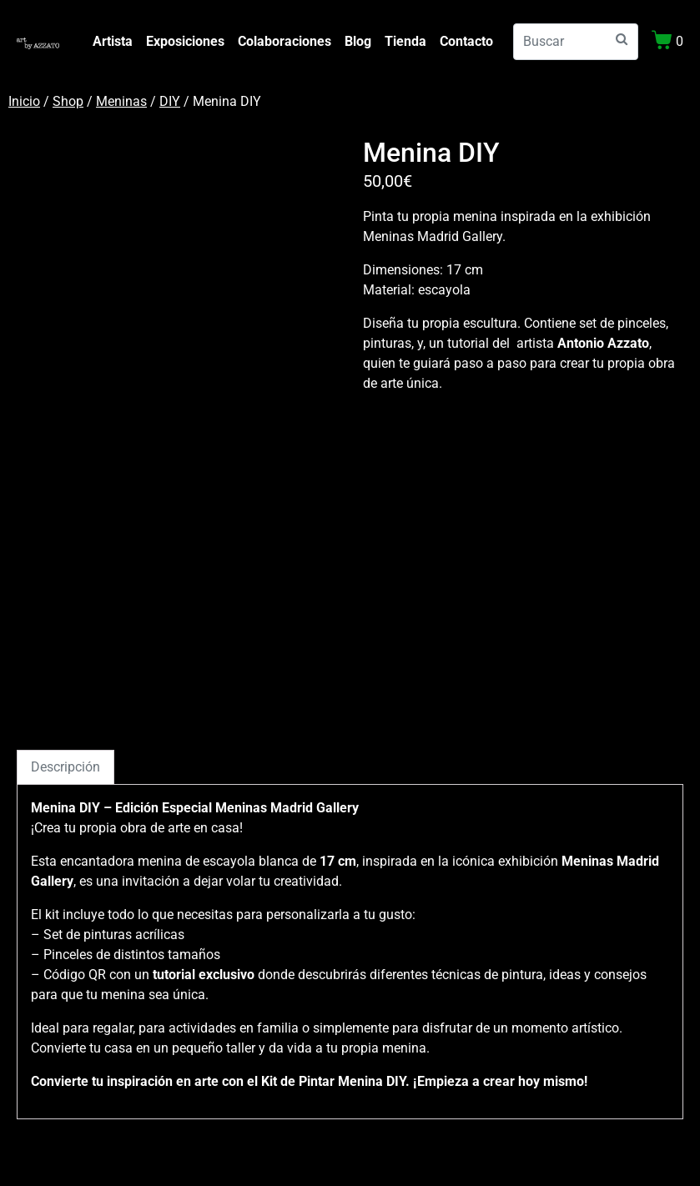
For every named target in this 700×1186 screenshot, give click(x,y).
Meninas (121, 101)
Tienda (405, 41)
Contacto (466, 41)
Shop (68, 101)
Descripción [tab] (65, 767)
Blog (358, 41)
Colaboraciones (284, 41)
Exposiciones (185, 41)
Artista (113, 41)
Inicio (24, 101)
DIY (169, 101)
